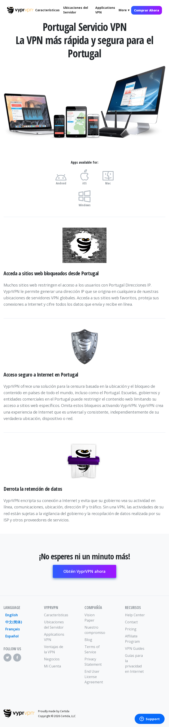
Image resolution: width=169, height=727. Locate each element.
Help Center (135, 615)
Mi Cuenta (52, 666)
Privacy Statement (93, 662)
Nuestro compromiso (94, 630)
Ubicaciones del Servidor (75, 10)
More (123, 10)
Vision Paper (89, 618)
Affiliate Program (132, 639)
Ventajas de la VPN (53, 649)
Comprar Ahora (146, 10)
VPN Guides (134, 648)
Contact (131, 622)
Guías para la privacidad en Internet (134, 663)
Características (47, 10)
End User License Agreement (93, 676)
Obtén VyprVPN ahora (84, 571)
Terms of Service (92, 649)
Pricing (130, 629)
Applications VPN (105, 10)
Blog (88, 639)
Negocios (52, 659)
